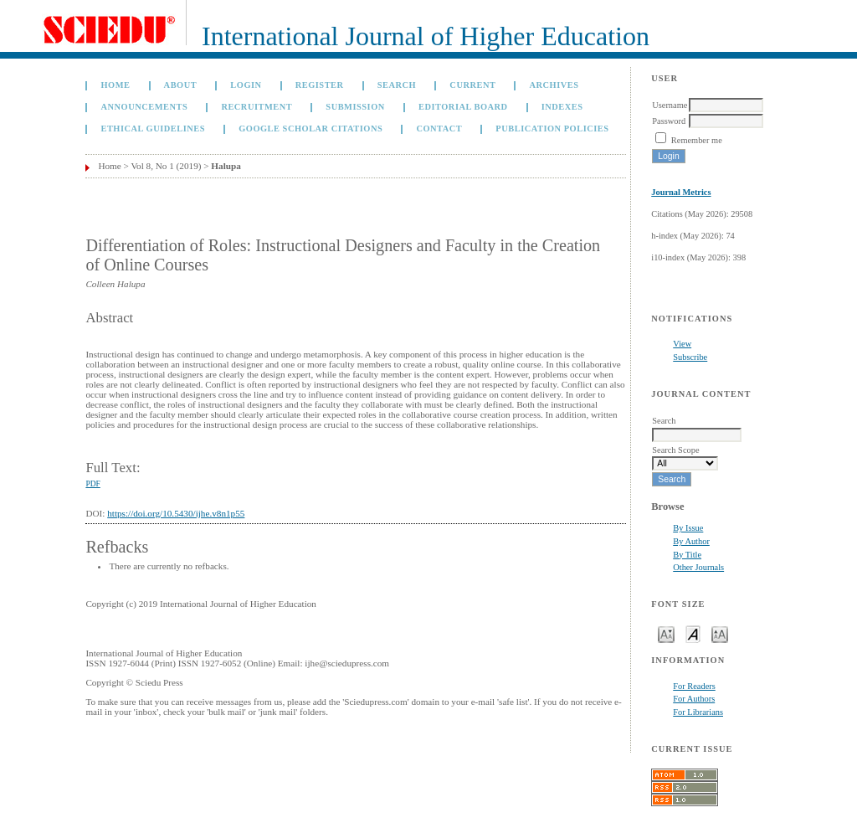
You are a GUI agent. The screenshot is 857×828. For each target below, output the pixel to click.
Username (669, 105)
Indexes (562, 106)
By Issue (688, 527)
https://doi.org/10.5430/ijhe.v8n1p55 (175, 513)
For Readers (694, 686)
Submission (355, 106)
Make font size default (693, 633)
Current (472, 85)
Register (319, 85)
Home (115, 85)
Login (245, 85)
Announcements (143, 106)
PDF (92, 484)
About (181, 85)
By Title (687, 554)
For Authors (694, 698)
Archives (554, 85)
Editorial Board (463, 106)
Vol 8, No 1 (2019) (166, 166)
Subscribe (690, 357)
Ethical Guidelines (152, 128)
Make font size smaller (666, 633)
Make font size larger (719, 633)
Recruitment (256, 106)
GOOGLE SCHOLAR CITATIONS (310, 128)
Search (396, 85)
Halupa (225, 166)
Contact (439, 128)
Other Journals (698, 567)
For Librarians (698, 712)
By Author (691, 541)
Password (668, 121)
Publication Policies (551, 128)
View (682, 343)
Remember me (696, 140)
